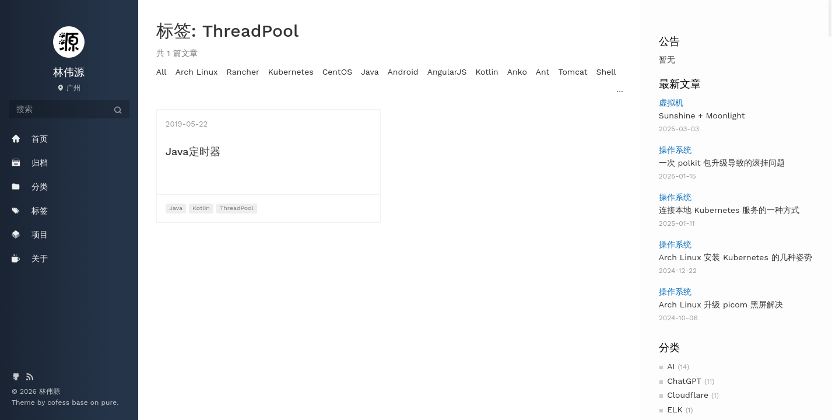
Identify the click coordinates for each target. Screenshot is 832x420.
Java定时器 (193, 151)
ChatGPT (684, 381)
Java (369, 71)
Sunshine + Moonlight (702, 115)
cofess (59, 402)
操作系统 (675, 150)
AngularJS (447, 71)
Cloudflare (687, 395)
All (161, 71)
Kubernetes (291, 71)
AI (671, 366)
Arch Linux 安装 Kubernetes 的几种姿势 (735, 257)
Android (403, 71)
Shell (606, 71)
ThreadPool (236, 208)
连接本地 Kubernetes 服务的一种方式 (729, 210)
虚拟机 (671, 102)
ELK (675, 409)
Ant (543, 71)
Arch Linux (196, 71)
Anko (517, 71)
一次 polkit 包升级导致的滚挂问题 (722, 162)
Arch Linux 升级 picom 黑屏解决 (721, 304)
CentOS (337, 71)
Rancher (243, 71)
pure (109, 402)
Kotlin (486, 71)
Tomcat (572, 71)
